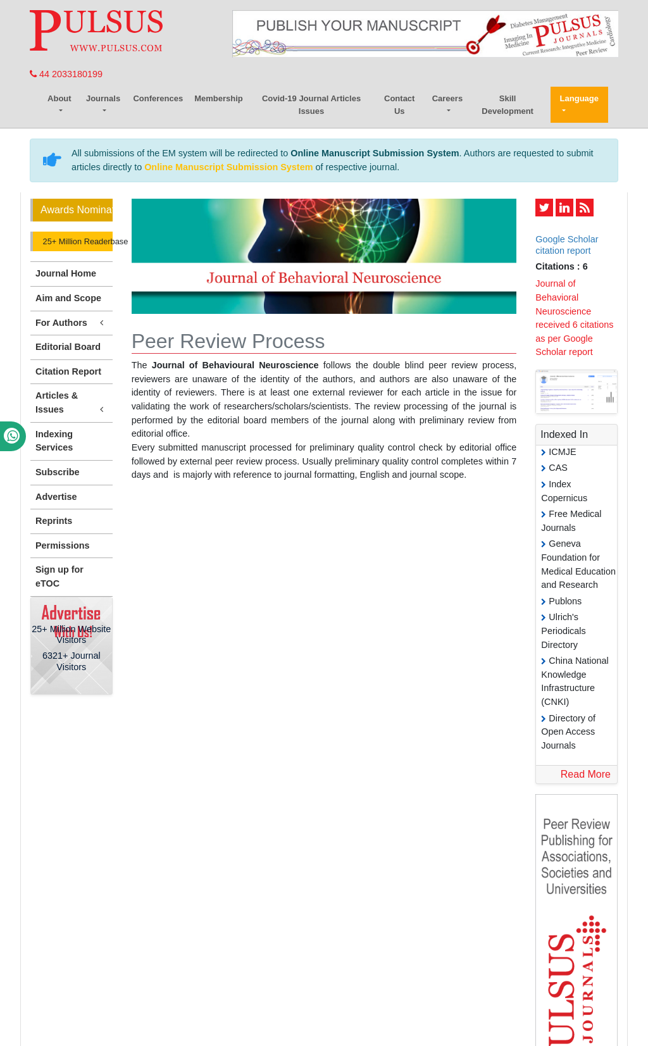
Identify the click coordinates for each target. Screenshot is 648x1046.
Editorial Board (68, 347)
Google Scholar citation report (566, 244)
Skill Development (507, 105)
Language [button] (579, 98)
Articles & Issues (71, 403)
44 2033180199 (66, 74)
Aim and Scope (68, 298)
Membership (218, 98)
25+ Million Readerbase (76, 241)
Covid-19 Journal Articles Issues (311, 105)
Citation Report (68, 371)
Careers (447, 98)
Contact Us (399, 105)
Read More (586, 774)
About (59, 98)
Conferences (158, 98)
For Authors (71, 323)
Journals (103, 98)
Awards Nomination (76, 209)
